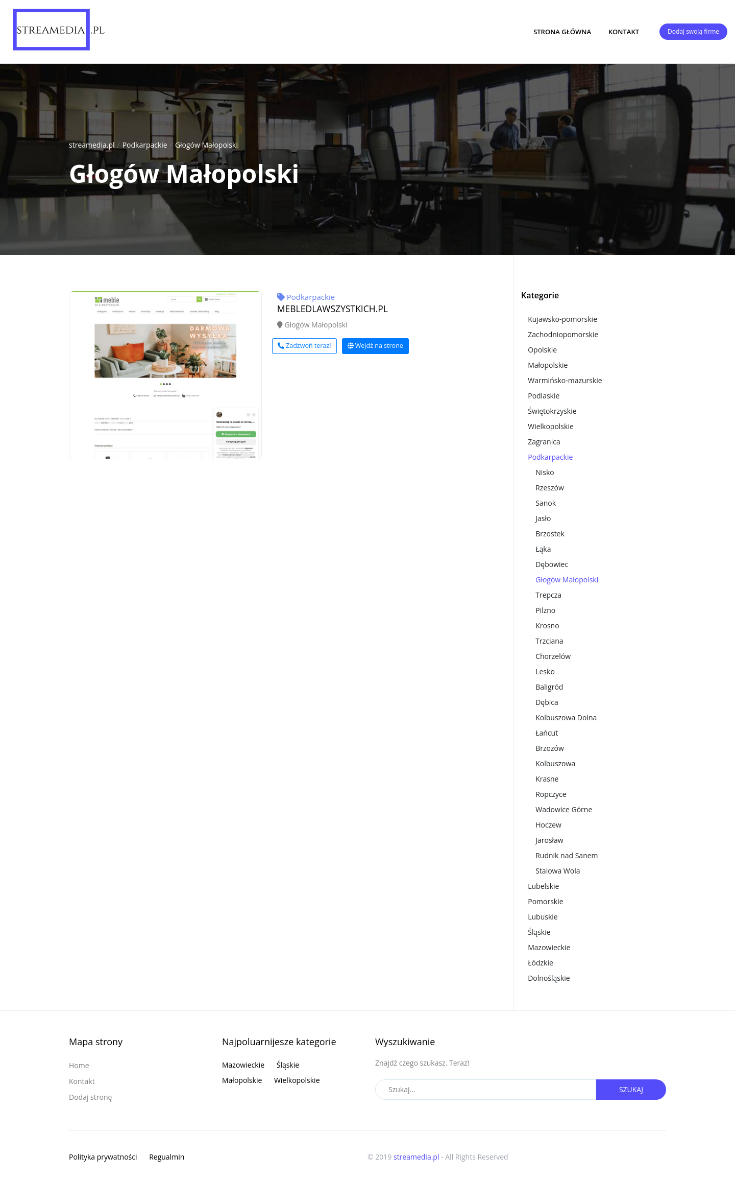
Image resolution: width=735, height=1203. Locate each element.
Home (79, 1065)
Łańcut (546, 733)
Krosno (547, 625)
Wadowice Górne (563, 809)
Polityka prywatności (103, 1157)
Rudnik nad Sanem (566, 855)
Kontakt (623, 31)
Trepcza (548, 595)
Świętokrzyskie (552, 411)
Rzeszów (549, 487)
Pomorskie (545, 901)
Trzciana (549, 641)
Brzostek (550, 533)
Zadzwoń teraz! (304, 345)
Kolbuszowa (555, 763)
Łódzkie (540, 963)
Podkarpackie (144, 145)
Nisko (544, 472)
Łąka (543, 549)
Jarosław (549, 840)
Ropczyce (550, 794)
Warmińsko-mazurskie (565, 380)
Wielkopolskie (551, 426)
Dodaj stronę (90, 1097)
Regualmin (166, 1157)
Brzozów (549, 748)
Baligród (549, 687)
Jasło (543, 518)
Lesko (545, 671)
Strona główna (562, 31)
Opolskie (542, 350)
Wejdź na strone (375, 345)
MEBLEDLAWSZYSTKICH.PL (332, 308)
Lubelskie (543, 886)
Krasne (546, 779)
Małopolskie (548, 365)
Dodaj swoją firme (693, 31)
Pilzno (545, 610)
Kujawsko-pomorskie (562, 319)
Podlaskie (543, 395)
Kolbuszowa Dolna (566, 717)
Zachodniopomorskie (563, 334)
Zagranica (544, 441)
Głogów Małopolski (206, 145)
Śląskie (539, 932)
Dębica (546, 702)
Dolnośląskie (549, 978)
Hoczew (548, 825)
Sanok (545, 503)
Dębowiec (551, 564)
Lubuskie (542, 917)
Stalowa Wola (557, 871)
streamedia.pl (92, 145)
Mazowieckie (549, 947)
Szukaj (631, 1089)
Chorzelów (553, 656)
